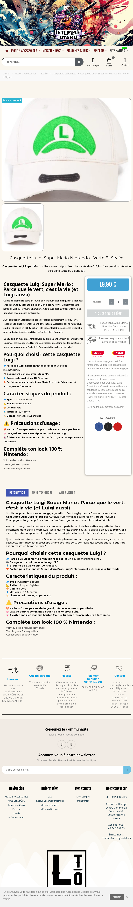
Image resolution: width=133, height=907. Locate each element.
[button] (4, 150)
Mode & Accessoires (24, 51)
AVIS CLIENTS (67, 492)
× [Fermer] (126, 897)
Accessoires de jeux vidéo (16, 468)
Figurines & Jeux (77, 51)
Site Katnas (118, 50)
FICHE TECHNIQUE (42, 492)
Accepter (117, 897)
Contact (125, 65)
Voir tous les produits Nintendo (19, 460)
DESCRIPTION (17, 492)
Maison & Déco (52, 51)
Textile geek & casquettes (16, 464)
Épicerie (99, 51)
